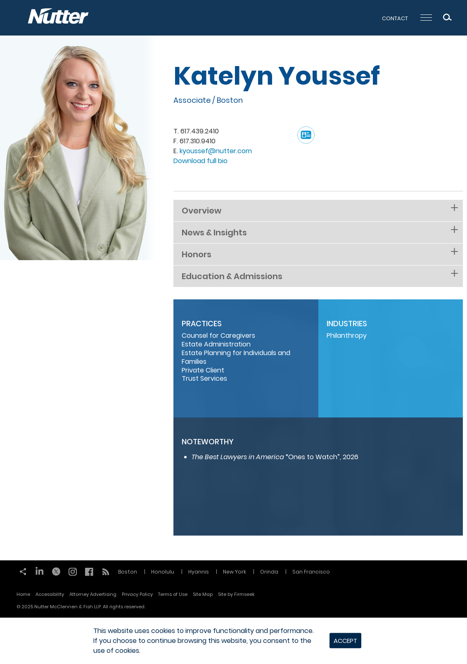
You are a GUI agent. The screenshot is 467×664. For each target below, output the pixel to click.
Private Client (203, 370)
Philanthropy (347, 335)
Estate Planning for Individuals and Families (236, 357)
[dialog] (233, 641)
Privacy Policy (137, 594)
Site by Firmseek (236, 594)
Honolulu (162, 571)
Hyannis (198, 571)
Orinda (269, 571)
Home (23, 594)
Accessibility (50, 594)
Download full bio (200, 161)
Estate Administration (216, 344)
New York (234, 571)
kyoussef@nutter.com (216, 151)
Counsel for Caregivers (218, 335)
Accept (345, 640)
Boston (230, 100)
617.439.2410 (199, 131)
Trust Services (204, 378)
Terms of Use (172, 594)
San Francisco (311, 571)
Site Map (203, 594)
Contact (395, 18)
